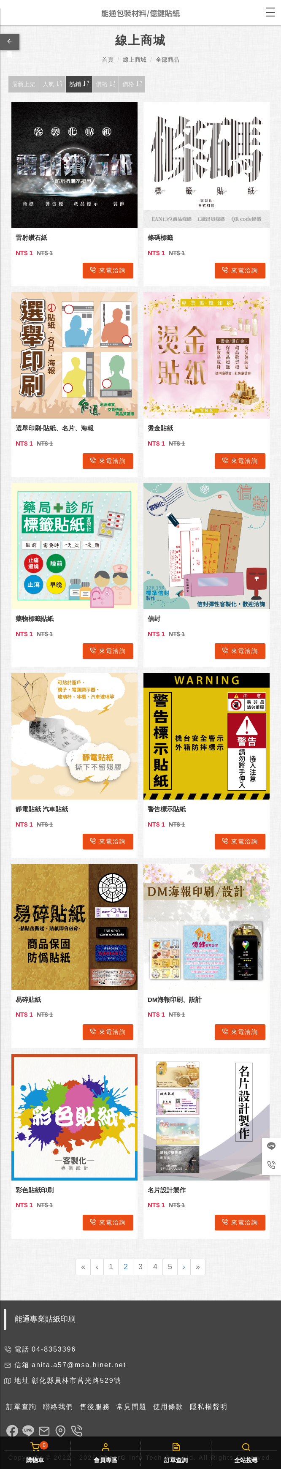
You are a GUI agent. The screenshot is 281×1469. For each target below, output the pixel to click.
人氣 (52, 84)
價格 (105, 84)
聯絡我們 (58, 1406)
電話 (22, 1349)
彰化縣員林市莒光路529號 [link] (77, 1380)
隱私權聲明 (209, 1406)
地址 (22, 1380)
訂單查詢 (21, 1406)
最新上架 (23, 84)
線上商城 (134, 59)
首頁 (107, 59)
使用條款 (168, 1406)
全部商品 (167, 59)
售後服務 (95, 1406)
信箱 (22, 1364)
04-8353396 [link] (54, 1349)
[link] (12, 1432)
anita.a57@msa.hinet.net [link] (79, 1364)
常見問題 (131, 1406)
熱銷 (79, 84)
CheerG (113, 1457)
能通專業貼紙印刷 (45, 1319)
